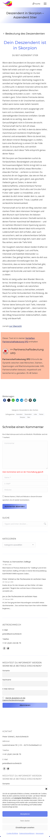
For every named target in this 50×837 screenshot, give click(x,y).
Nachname (6, 679)
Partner (41, 414)
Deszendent (28, 414)
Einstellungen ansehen (25, 827)
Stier (28, 417)
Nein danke (25, 821)
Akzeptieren (25, 814)
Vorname (6, 670)
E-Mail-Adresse (8, 689)
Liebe (35, 414)
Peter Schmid (8, 579)
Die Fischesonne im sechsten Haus (31, 579)
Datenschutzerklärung (26, 833)
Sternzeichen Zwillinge (21, 561)
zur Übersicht (15, 326)
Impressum (40, 833)
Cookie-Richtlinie (12, 833)
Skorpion (22, 417)
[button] (46, 789)
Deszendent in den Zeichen (28, 410)
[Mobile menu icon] (45, 3)
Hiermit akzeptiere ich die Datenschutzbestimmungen (13, 699)
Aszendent (19, 414)
